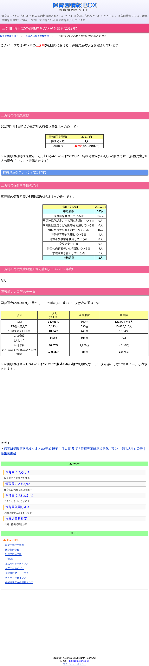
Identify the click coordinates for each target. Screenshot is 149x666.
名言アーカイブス (14, 568)
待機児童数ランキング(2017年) (24, 172)
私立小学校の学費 (14, 545)
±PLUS (9, 559)
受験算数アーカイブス (17, 573)
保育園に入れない (17, 483)
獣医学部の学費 (13, 554)
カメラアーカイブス (15, 577)
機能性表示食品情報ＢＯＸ (19, 582)
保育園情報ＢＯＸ (9, 36)
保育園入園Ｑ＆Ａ (17, 507)
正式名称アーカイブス (17, 563)
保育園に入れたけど (19, 495)
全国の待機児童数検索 (37, 36)
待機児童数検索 (16, 518)
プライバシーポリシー (74, 664)
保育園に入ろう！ (17, 472)
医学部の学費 (12, 549)
